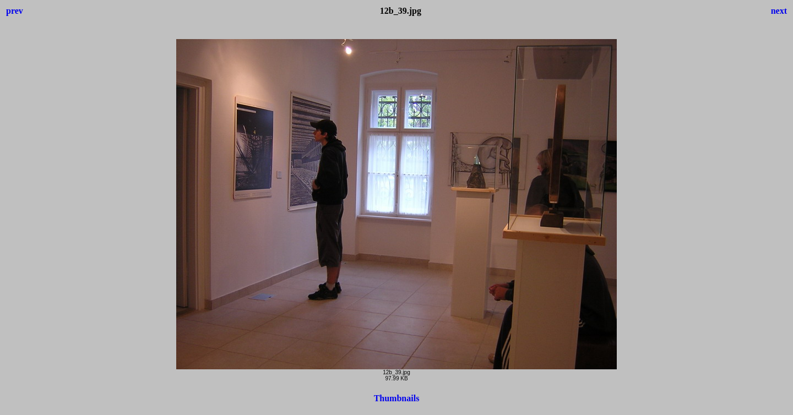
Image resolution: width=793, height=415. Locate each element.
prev (14, 10)
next (779, 10)
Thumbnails (397, 398)
